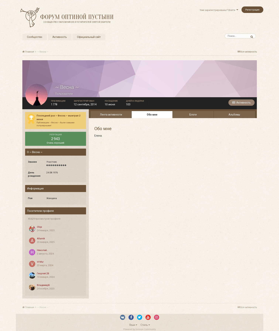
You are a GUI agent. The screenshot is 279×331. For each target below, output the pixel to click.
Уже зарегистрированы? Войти (219, 10)
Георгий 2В (43, 273)
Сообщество (34, 36)
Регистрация (252, 9)
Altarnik (41, 238)
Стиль (145, 324)
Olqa (39, 226)
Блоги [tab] (193, 114)
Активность (59, 36)
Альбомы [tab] (234, 114)
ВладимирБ (43, 285)
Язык (133, 324)
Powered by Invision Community (139, 329)
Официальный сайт (89, 36)
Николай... (42, 250)
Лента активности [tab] (111, 114)
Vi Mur (40, 261)
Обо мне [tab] (152, 114)
